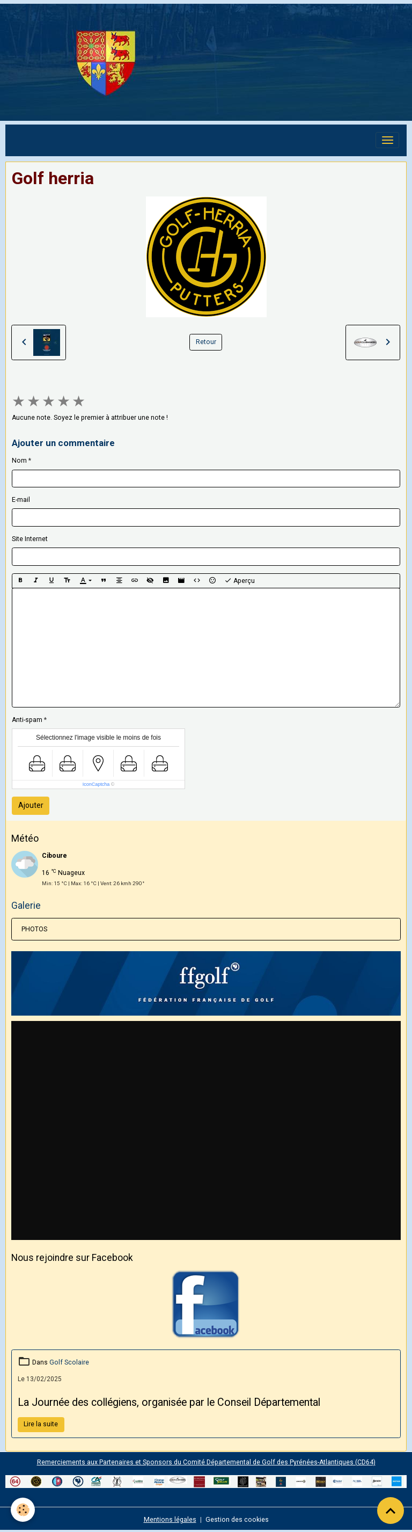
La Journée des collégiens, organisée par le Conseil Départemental (169, 1402)
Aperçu (239, 581)
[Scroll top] (390, 1510)
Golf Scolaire (69, 1362)
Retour (206, 342)
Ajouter (30, 805)
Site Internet (30, 539)
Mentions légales (170, 1519)
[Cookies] (23, 1510)
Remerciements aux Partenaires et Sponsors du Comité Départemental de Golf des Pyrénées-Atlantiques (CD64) (206, 1462)
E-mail (21, 500)
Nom (19, 460)
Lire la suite (41, 1424)
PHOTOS (34, 929)
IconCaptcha (96, 784)
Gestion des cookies (237, 1519)
